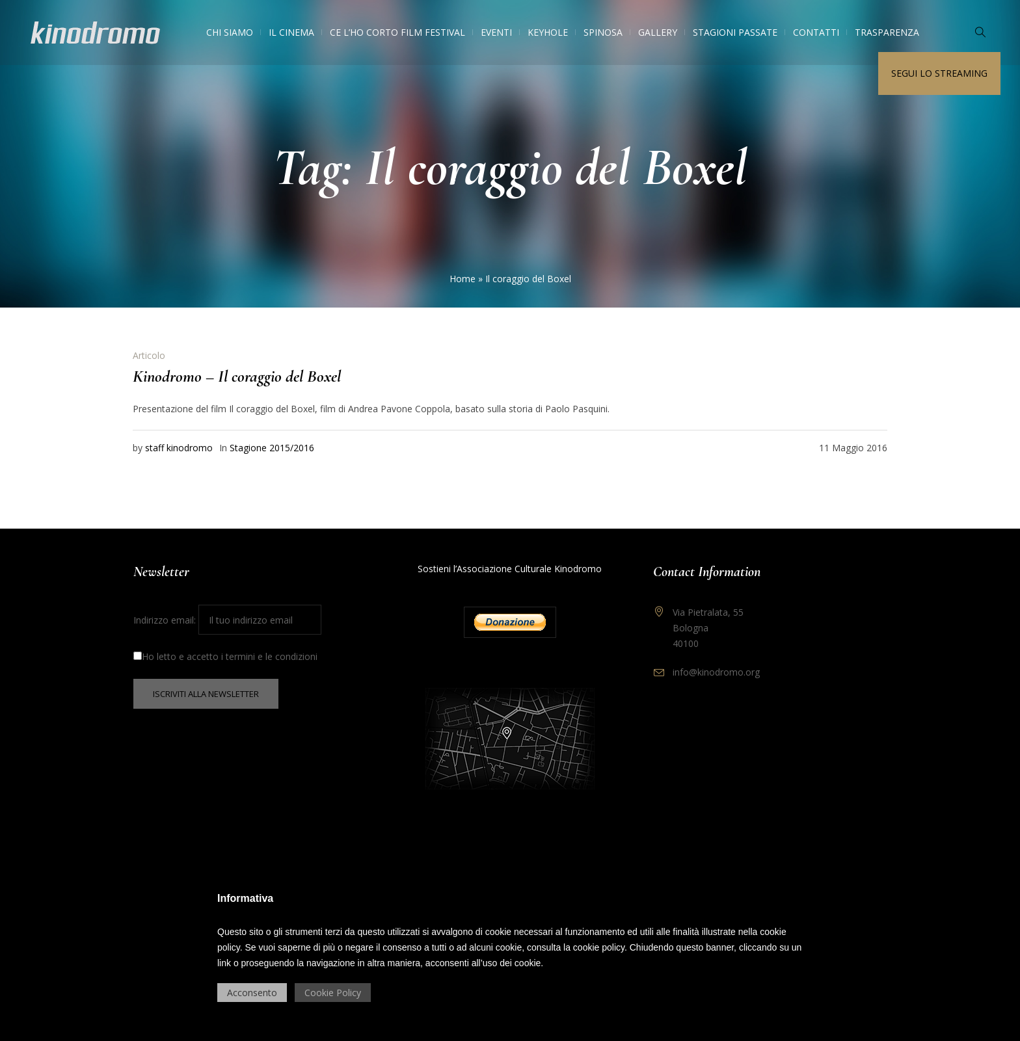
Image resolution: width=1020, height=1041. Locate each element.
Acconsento (252, 992)
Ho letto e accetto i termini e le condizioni (225, 656)
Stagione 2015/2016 (272, 447)
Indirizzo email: (227, 620)
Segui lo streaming (939, 73)
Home (463, 278)
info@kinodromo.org (716, 672)
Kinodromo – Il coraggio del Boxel (237, 376)
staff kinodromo (179, 447)
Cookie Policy (332, 992)
